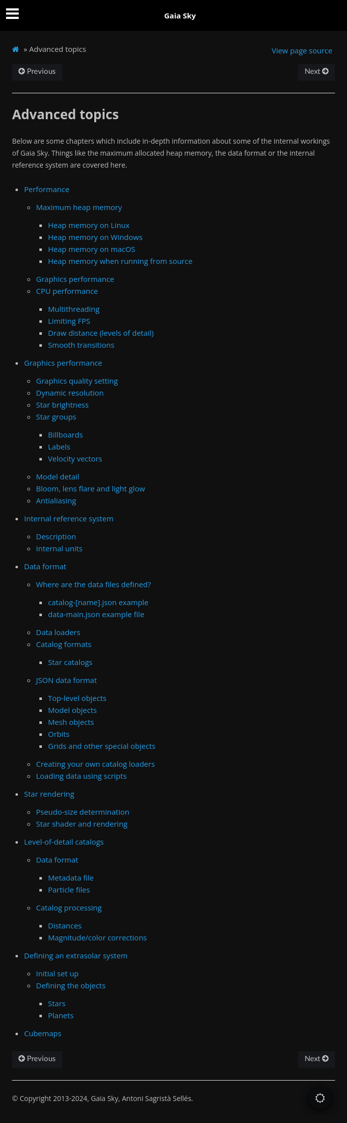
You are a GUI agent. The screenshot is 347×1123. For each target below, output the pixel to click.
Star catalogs (70, 662)
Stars (56, 1003)
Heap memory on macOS (91, 249)
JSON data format (66, 680)
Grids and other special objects (102, 746)
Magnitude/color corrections (97, 937)
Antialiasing (56, 500)
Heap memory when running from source (120, 261)
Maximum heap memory (79, 207)
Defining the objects (70, 985)
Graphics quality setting (77, 381)
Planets (60, 1015)
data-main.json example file (96, 614)
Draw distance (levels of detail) (101, 333)
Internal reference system (68, 518)
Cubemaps (42, 1033)
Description (56, 536)
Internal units (59, 548)
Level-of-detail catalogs (64, 842)
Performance (46, 189)
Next (317, 71)
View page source (302, 50)
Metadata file (71, 878)
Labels (59, 446)
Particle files (69, 890)
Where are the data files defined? (93, 584)
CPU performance (67, 291)
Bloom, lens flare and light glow (90, 488)
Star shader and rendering (81, 824)
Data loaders (58, 632)
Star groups (56, 417)
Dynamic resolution (70, 393)
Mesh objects (71, 722)
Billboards (65, 435)
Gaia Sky (180, 15)
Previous (37, 71)
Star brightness (62, 405)
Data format (45, 566)
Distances (64, 925)
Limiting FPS (69, 321)
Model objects (72, 710)
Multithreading (73, 309)
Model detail (57, 476)
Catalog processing (69, 907)
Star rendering (49, 794)
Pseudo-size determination (82, 812)
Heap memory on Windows (95, 237)
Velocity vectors (75, 458)
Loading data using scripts (81, 776)
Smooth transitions (81, 345)
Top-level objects (77, 698)
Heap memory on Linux (89, 225)
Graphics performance (75, 279)
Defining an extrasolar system (76, 955)
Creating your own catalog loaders (95, 764)
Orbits (58, 734)
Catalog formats (63, 644)
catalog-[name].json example (98, 602)
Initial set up (57, 973)
